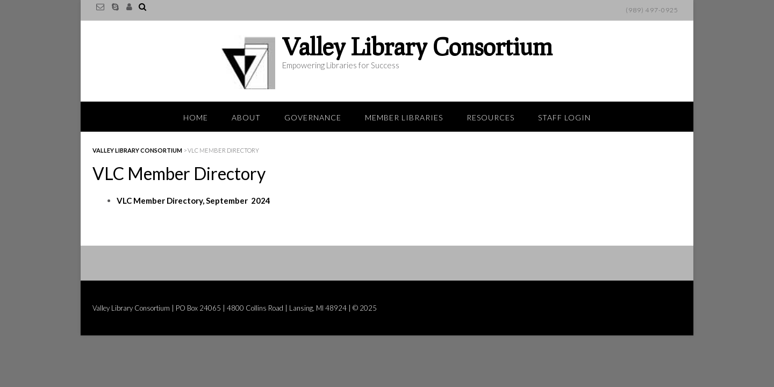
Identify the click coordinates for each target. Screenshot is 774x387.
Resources (490, 117)
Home (195, 117)
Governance (312, 117)
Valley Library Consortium (417, 46)
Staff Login (564, 117)
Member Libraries (404, 117)
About (246, 117)
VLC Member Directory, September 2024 (193, 200)
